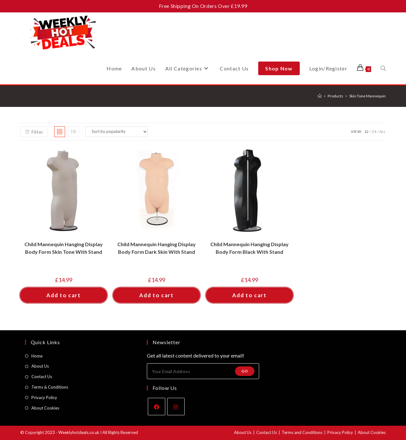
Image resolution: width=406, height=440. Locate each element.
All (382, 131)
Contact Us (41, 376)
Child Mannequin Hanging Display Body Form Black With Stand (249, 248)
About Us (40, 366)
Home (37, 355)
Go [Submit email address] (244, 371)
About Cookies (45, 407)
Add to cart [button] (63, 295)
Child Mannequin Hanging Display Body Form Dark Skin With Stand (156, 248)
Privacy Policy (44, 397)
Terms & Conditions (49, 387)
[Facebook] (156, 406)
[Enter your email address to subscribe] (203, 371)
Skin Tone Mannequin (367, 96)
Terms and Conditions (302, 432)
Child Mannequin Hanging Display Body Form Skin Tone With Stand (63, 248)
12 (366, 131)
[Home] (320, 96)
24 (374, 131)
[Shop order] (116, 131)
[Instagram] (176, 406)
